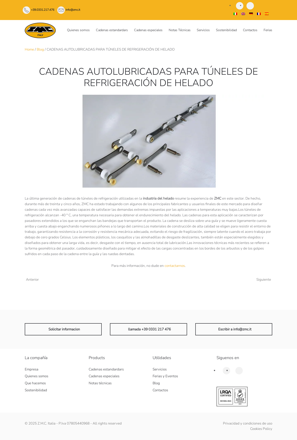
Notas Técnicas (180, 30)
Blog (40, 49)
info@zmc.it (73, 10)
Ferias (268, 30)
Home (29, 49)
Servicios (203, 30)
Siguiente (263, 279)
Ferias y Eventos (165, 376)
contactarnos (175, 265)
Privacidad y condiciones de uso (247, 423)
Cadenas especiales (148, 30)
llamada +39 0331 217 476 (149, 329)
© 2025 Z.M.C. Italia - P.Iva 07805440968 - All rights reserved (73, 423)
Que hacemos (35, 383)
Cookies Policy (261, 428)
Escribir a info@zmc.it (234, 329)
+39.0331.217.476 (42, 10)
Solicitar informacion (64, 329)
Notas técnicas (100, 383)
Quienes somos (78, 30)
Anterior (32, 279)
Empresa (31, 369)
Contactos (250, 30)
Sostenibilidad (226, 30)
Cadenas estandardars (112, 30)
